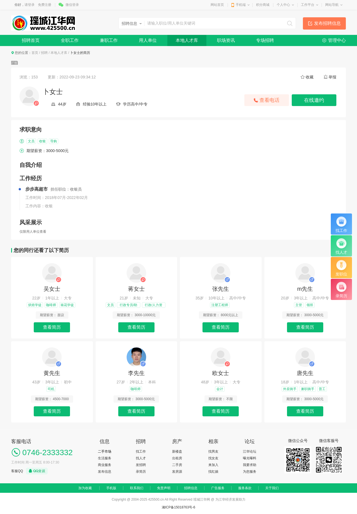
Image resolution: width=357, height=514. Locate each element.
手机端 (241, 5)
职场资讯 (226, 40)
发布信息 (104, 472)
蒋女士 (136, 289)
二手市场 (104, 451)
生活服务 (104, 458)
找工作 (141, 451)
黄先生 (52, 373)
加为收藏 (85, 488)
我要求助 (249, 465)
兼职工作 (109, 40)
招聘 (44, 53)
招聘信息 (190, 488)
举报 (332, 77)
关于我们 (272, 488)
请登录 (30, 5)
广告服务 (218, 488)
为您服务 (249, 472)
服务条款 (245, 488)
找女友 (213, 458)
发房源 (177, 472)
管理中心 (337, 40)
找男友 (213, 451)
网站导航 (332, 5)
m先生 (305, 289)
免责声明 (163, 488)
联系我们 (136, 488)
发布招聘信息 (327, 23)
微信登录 (72, 5)
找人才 (141, 458)
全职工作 (70, 40)
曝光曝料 (249, 458)
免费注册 (44, 5)
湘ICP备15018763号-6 (178, 507)
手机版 (111, 488)
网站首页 (217, 5)
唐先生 (305, 373)
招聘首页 (31, 40)
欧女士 (220, 373)
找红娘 (213, 472)
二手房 (177, 465)
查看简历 (52, 327)
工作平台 (307, 5)
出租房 (177, 458)
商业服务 (104, 465)
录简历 (141, 472)
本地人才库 (187, 40)
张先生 (220, 289)
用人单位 (148, 40)
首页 (35, 53)
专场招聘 (265, 40)
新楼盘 (177, 451)
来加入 (213, 465)
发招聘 (141, 465)
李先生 (136, 373)
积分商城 (262, 5)
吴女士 (52, 289)
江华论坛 (249, 451)
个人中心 (283, 5)
